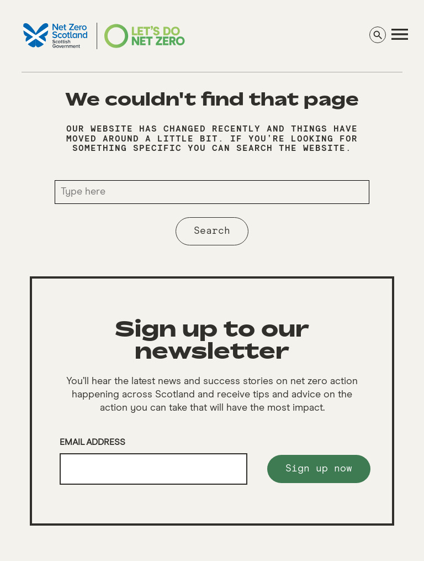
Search (212, 231)
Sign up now (318, 469)
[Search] (377, 35)
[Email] (153, 469)
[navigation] (400, 34)
